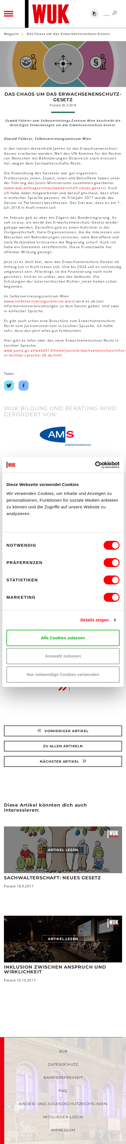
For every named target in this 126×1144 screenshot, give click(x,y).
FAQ (63, 1090)
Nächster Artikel (63, 761)
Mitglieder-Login (63, 1117)
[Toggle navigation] (8, 14)
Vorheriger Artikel (63, 731)
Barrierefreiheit (62, 1077)
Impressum (63, 1130)
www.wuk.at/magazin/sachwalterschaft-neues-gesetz (54, 187)
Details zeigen (94, 619)
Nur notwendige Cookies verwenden (63, 674)
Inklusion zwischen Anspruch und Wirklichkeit (55, 969)
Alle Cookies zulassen (63, 637)
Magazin (11, 34)
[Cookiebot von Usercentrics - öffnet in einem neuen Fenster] (95, 465)
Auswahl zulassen (63, 656)
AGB (63, 1051)
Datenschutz (63, 1064)
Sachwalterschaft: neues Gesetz (52, 877)
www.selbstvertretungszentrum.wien (39, 301)
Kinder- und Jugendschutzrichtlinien (63, 1103)
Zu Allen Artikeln (63, 746)
